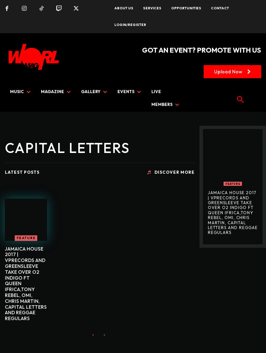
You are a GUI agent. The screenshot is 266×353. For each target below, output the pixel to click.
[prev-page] (93, 335)
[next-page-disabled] (104, 335)
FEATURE (26, 238)
